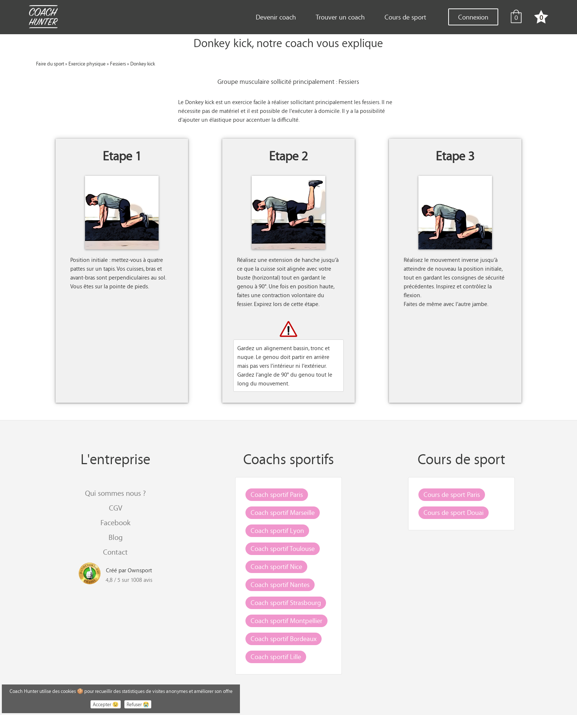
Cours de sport (405, 17)
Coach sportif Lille (276, 656)
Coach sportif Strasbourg (286, 602)
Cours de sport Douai (454, 512)
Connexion (473, 17)
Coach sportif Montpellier (286, 620)
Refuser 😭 (138, 704)
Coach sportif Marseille (283, 512)
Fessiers (118, 63)
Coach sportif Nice (276, 566)
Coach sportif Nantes (280, 584)
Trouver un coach (340, 17)
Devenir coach (276, 17)
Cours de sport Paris (452, 494)
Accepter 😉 (105, 704)
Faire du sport (50, 63)
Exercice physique (87, 63)
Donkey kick (142, 63)
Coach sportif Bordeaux (283, 638)
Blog (116, 537)
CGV (115, 507)
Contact (115, 552)
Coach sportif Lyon (277, 530)
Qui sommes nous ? (115, 493)
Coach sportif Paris (277, 494)
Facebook (115, 522)
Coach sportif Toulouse (283, 548)
